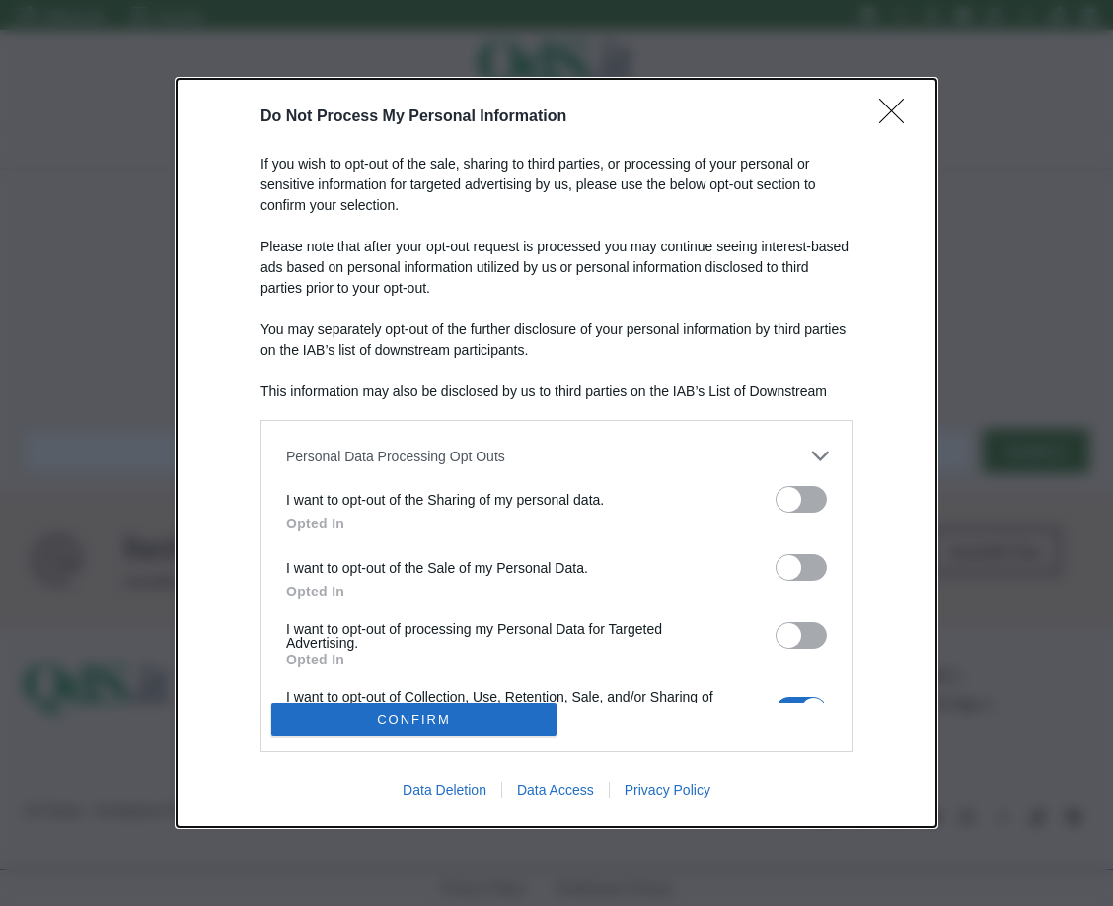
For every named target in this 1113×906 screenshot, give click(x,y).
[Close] (898, 117)
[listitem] (556, 456)
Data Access (555, 790)
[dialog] (556, 453)
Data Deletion (444, 790)
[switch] (801, 499)
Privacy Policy (667, 790)
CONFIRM (414, 719)
